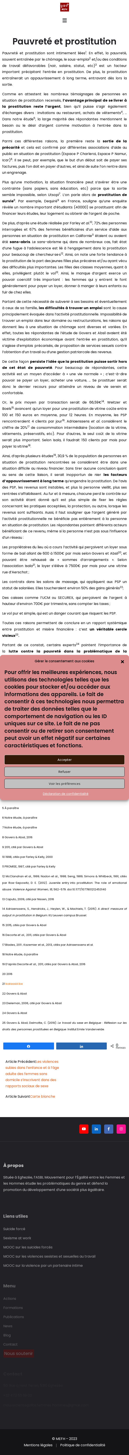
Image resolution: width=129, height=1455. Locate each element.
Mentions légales (38, 1445)
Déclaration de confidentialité (65, 794)
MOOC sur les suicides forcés (28, 1249)
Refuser (64, 771)
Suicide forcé (14, 1231)
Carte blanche (42, 1096)
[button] (122, 661)
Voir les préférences (64, 783)
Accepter (65, 759)
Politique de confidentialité (82, 1445)
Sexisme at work (17, 1240)
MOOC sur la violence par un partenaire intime (43, 1268)
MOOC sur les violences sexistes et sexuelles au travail (49, 1258)
